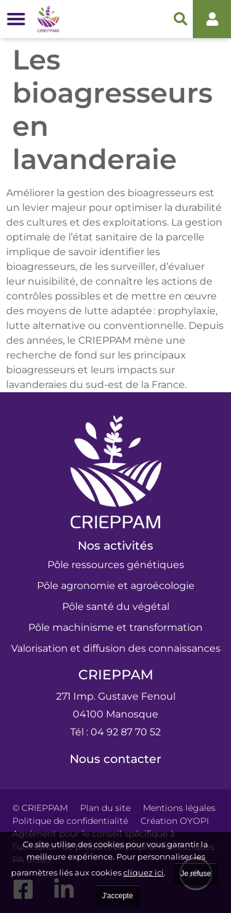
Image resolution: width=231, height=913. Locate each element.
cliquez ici (143, 872)
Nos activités (115, 546)
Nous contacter (115, 759)
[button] (16, 19)
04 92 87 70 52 (126, 732)
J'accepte (117, 895)
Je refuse (195, 873)
